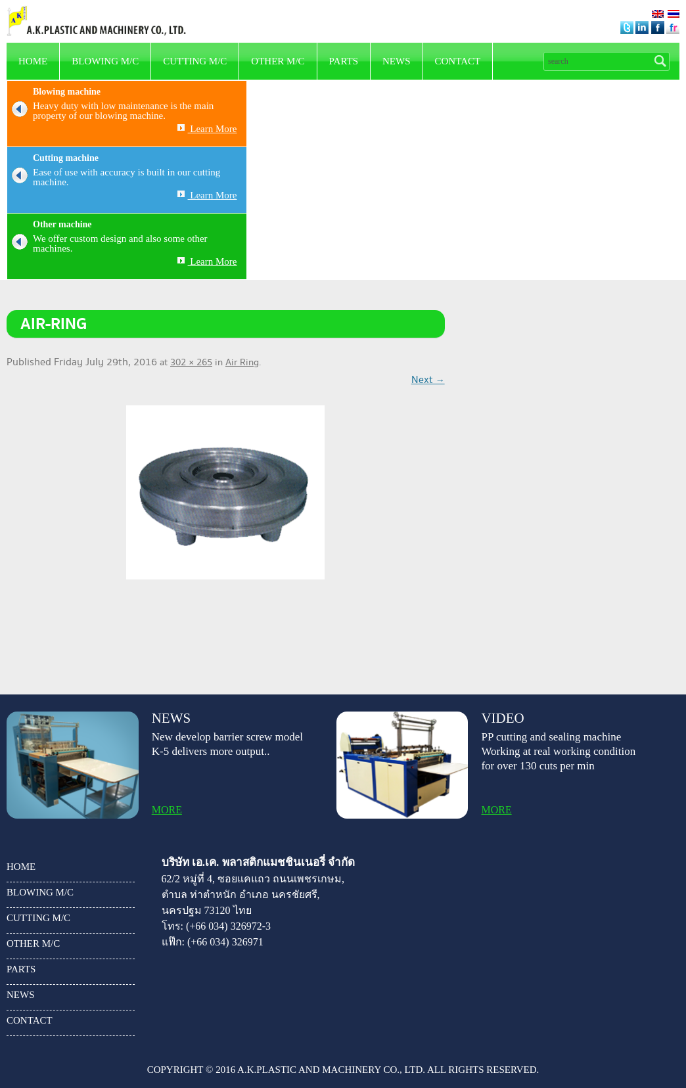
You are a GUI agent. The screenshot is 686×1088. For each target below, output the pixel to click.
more (167, 810)
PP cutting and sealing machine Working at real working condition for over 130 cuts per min (558, 751)
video (502, 718)
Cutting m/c (195, 61)
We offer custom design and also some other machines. (107, 244)
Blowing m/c (105, 61)
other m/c (277, 61)
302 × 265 (191, 362)
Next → (428, 380)
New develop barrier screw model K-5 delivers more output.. (227, 744)
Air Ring (242, 362)
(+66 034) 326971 (225, 941)
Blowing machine (67, 92)
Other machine (62, 224)
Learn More (207, 129)
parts (343, 61)
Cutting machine (66, 158)
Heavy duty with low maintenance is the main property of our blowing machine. (110, 111)
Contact (458, 61)
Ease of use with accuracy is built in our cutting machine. (113, 177)
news (396, 61)
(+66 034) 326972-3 (228, 926)
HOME (32, 61)
